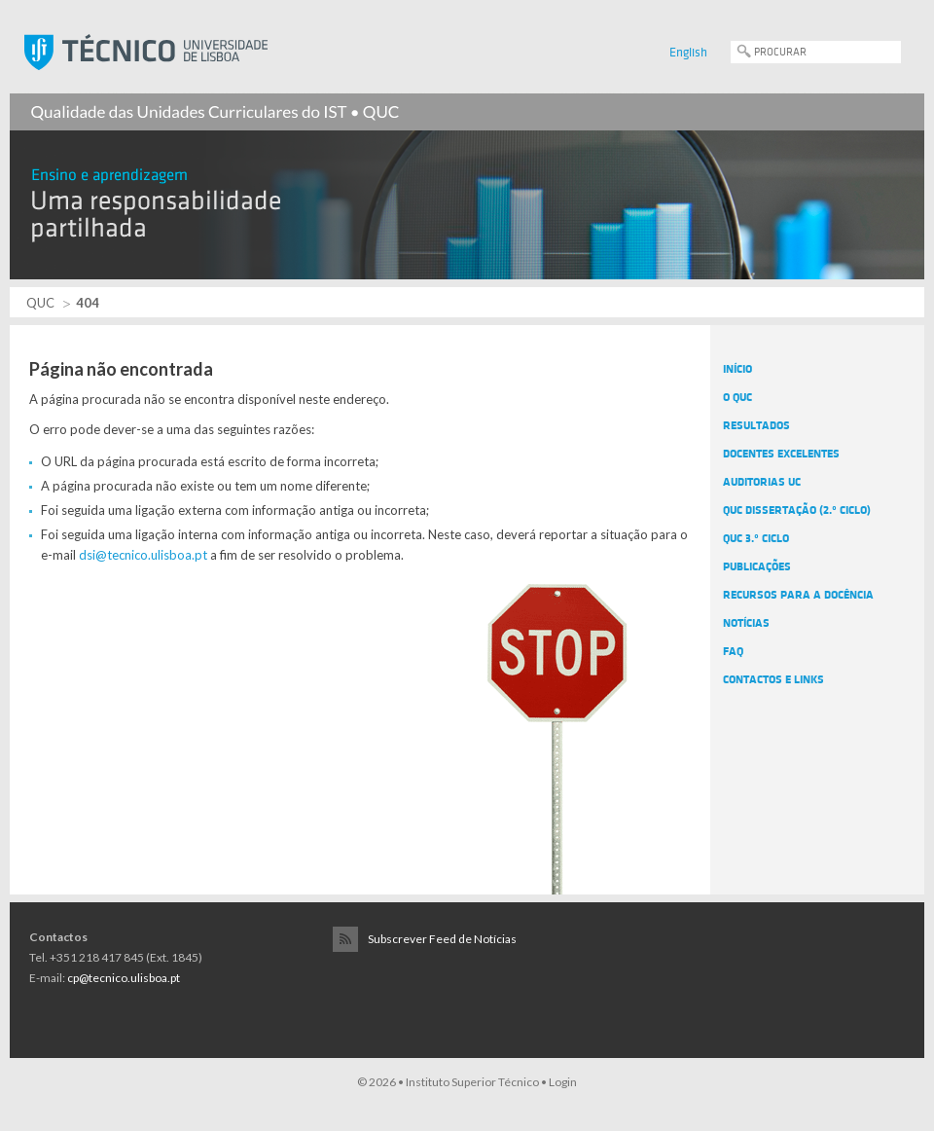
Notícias (746, 623)
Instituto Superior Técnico (472, 1082)
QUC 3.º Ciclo (756, 538)
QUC (40, 302)
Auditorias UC (762, 482)
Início (737, 369)
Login (563, 1082)
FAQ (733, 651)
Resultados (756, 425)
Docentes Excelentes (781, 453)
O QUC (737, 397)
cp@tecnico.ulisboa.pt (123, 977)
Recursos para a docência (798, 595)
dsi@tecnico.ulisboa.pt (143, 555)
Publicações (757, 566)
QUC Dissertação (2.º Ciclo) (797, 510)
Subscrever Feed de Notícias (442, 938)
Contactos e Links (773, 679)
